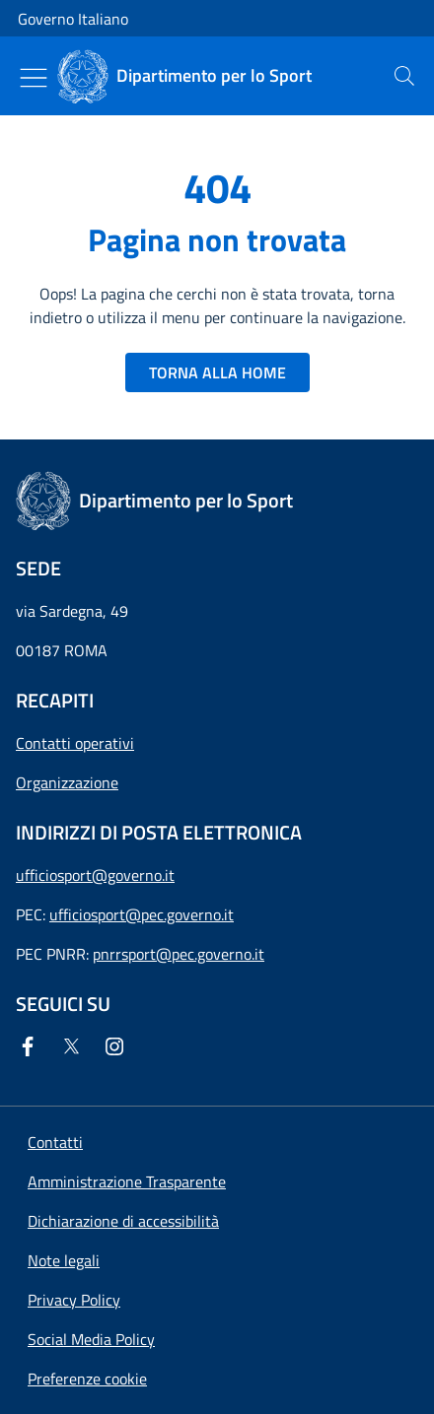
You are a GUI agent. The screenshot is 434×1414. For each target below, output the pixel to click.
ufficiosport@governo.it (95, 875)
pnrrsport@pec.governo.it (178, 954)
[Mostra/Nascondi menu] (33, 78)
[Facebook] (31, 1046)
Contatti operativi (75, 743)
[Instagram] (118, 1046)
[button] (87, 1378)
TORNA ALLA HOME (217, 372)
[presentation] (404, 76)
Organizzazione (67, 782)
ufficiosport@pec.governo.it (141, 914)
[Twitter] (75, 1046)
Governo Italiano (73, 19)
